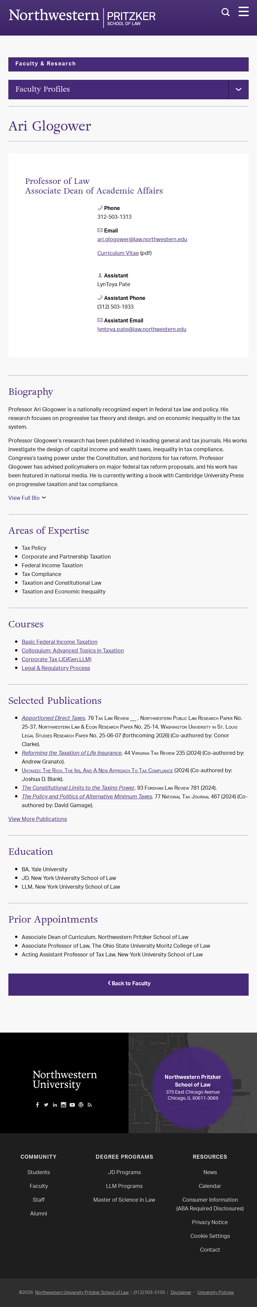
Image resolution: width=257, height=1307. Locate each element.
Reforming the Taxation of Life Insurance (71, 754)
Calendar (210, 1186)
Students (38, 1172)
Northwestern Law (82, 18)
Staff (39, 1200)
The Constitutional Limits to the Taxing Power (78, 789)
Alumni (38, 1213)
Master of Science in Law (124, 1200)
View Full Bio (24, 499)
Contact (210, 1250)
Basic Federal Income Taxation (59, 643)
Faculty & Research (45, 64)
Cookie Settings (210, 1236)
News (210, 1172)
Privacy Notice (210, 1222)
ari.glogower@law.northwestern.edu (142, 241)
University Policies (215, 1292)
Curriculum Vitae (118, 254)
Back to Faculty (128, 984)
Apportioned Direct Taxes (53, 720)
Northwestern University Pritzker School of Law (82, 1292)
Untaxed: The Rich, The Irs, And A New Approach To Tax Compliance (97, 772)
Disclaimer (181, 1292)
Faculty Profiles (45, 90)
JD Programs (124, 1172)
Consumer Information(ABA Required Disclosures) (210, 1204)
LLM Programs (124, 1186)
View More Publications (37, 820)
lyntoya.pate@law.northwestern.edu (141, 330)
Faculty (39, 1186)
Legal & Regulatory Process (56, 669)
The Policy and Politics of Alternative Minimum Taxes (87, 798)
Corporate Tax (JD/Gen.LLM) (56, 661)
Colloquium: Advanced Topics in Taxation (73, 652)
